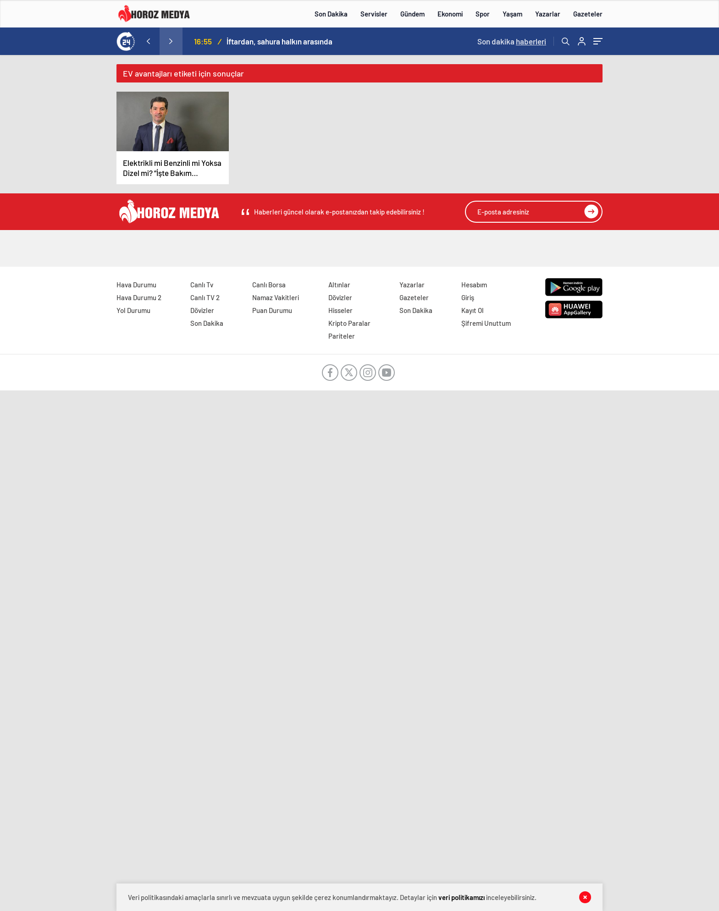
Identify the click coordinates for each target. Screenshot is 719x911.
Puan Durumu (272, 310)
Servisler (373, 14)
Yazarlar (547, 14)
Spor (483, 14)
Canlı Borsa (269, 284)
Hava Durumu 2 (138, 297)
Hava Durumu (136, 284)
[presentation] (148, 41)
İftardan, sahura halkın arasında (279, 41)
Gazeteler (588, 14)
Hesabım (474, 284)
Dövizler (202, 310)
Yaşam (512, 14)
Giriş (467, 297)
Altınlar (339, 284)
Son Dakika (331, 14)
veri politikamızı (461, 897)
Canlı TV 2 (205, 297)
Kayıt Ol (472, 310)
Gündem (412, 14)
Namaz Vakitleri (275, 297)
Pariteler (341, 336)
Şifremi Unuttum (486, 323)
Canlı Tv (201, 284)
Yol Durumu (133, 310)
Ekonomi (450, 14)
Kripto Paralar (349, 323)
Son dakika (511, 41)
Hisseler (340, 310)
